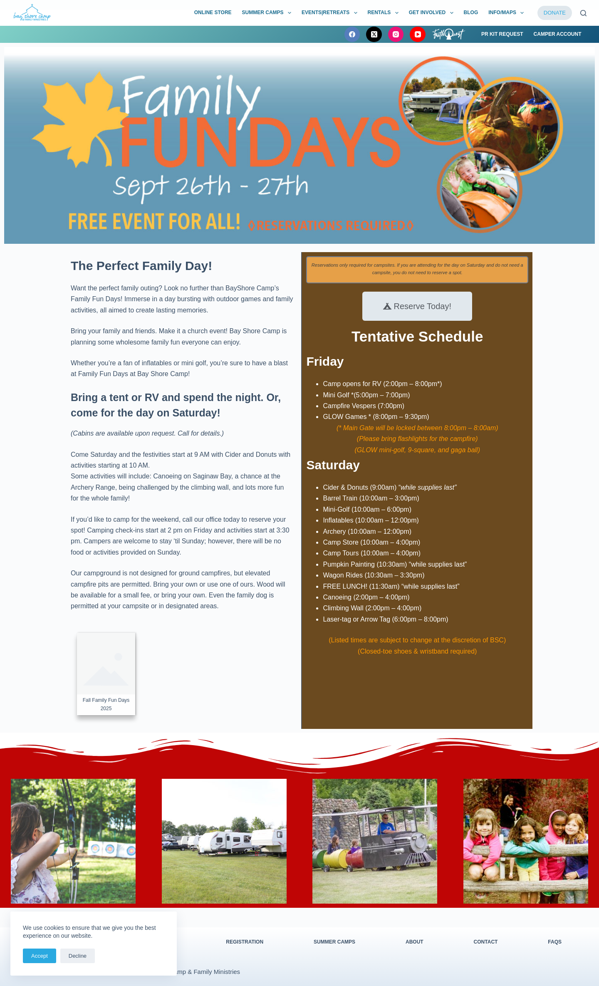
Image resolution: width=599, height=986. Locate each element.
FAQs (555, 942)
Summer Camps (334, 942)
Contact (486, 942)
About (414, 942)
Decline (78, 956)
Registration (244, 942)
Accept (39, 956)
